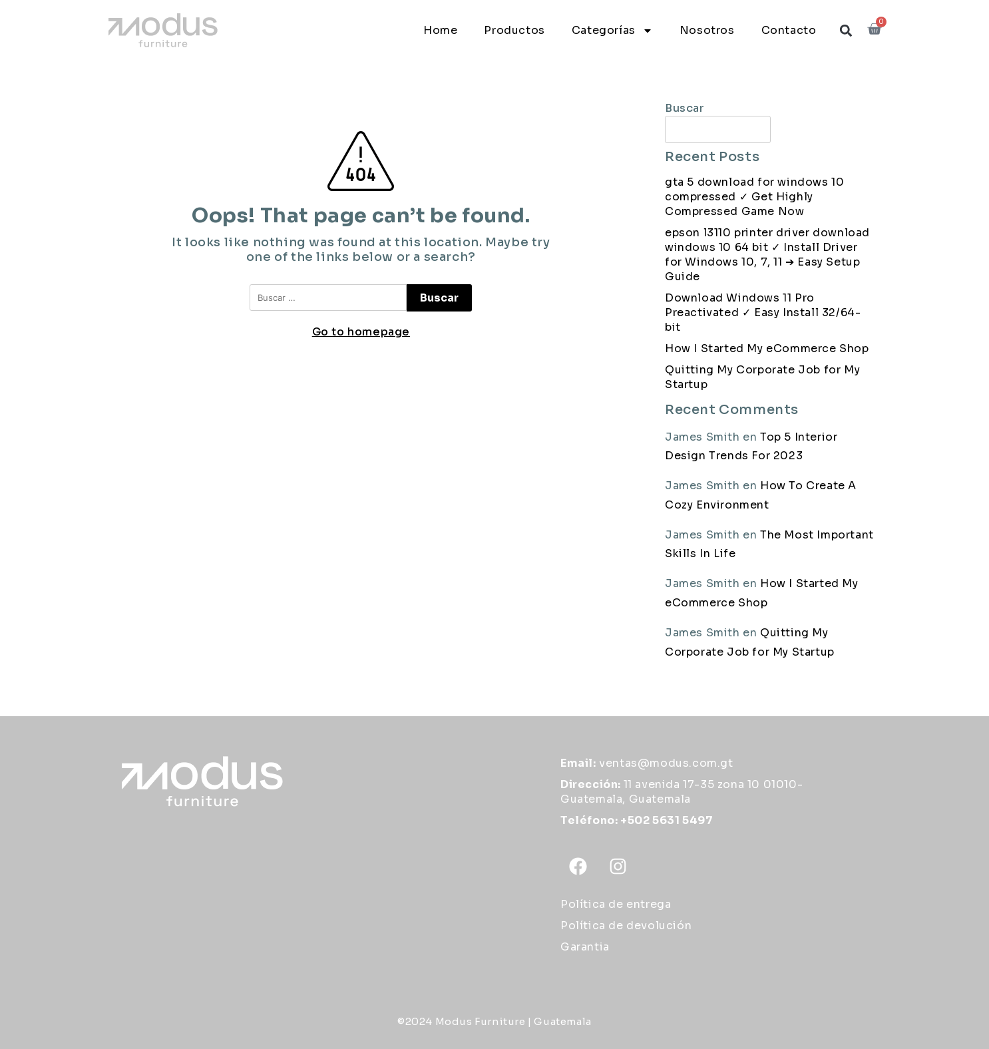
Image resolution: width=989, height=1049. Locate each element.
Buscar (685, 108)
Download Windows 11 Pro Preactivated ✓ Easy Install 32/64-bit (763, 312)
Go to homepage (361, 332)
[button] (846, 30)
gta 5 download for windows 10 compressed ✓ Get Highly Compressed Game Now (754, 196)
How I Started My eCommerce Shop (767, 348)
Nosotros (707, 30)
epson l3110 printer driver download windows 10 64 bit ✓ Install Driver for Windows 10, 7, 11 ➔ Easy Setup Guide (767, 255)
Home (440, 30)
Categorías (612, 31)
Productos (514, 30)
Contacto (789, 30)
